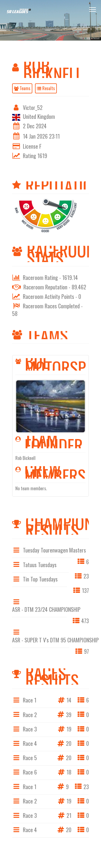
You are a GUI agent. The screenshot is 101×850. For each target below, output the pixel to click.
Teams (22, 88)
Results (46, 88)
